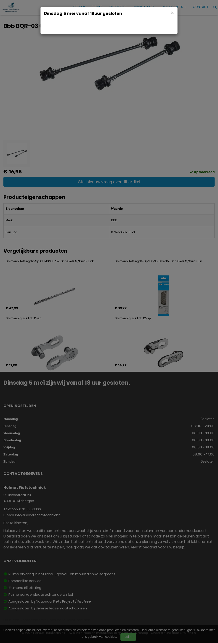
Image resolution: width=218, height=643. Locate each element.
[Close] (172, 12)
